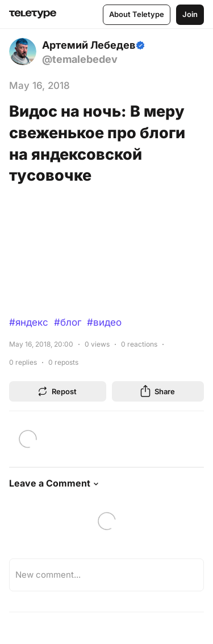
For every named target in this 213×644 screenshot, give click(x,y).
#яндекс (28, 322)
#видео (104, 322)
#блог (67, 322)
